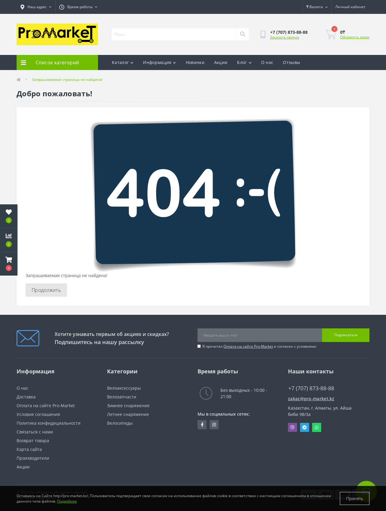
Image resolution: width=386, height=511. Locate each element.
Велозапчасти (121, 397)
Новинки (195, 62)
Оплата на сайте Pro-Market (248, 346)
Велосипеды (120, 423)
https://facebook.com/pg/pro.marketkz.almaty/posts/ (202, 425)
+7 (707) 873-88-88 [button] (311, 388)
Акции (221, 62)
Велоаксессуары (124, 388)
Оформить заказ (354, 37)
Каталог (122, 62)
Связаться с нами (35, 432)
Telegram (304, 427)
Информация (159, 62)
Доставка (26, 397)
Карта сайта (29, 449)
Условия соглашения (38, 414)
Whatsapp (316, 427)
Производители (33, 458)
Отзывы (291, 62)
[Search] (242, 34)
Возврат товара (33, 440)
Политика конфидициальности (49, 423)
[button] (8, 264)
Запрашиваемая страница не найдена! (67, 79)
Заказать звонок (284, 37)
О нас (267, 62)
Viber (292, 427)
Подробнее (67, 501)
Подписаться (345, 334)
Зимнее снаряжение (128, 405)
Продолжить (46, 290)
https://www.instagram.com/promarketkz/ (214, 425)
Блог (244, 62)
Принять (354, 498)
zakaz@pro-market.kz (311, 398)
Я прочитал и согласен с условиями (259, 346)
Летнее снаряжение (128, 414)
